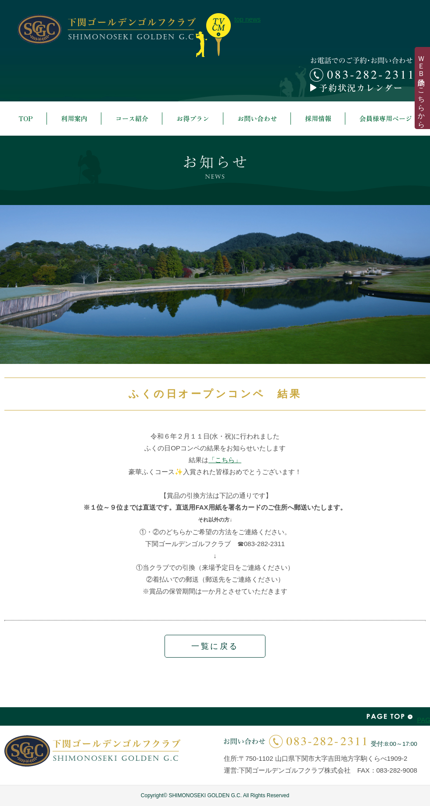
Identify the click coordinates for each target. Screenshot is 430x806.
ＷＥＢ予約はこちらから (421, 88)
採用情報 (318, 118)
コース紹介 (131, 118)
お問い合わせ (257, 118)
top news (213, 35)
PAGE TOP (389, 716)
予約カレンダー (361, 88)
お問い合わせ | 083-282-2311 (295, 741)
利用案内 (74, 118)
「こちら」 (224, 460)
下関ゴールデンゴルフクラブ (107, 29)
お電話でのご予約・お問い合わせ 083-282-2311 (361, 69)
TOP (25, 118)
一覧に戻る (215, 646)
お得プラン (192, 118)
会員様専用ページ (385, 118)
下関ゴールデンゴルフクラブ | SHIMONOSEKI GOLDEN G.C (92, 750)
